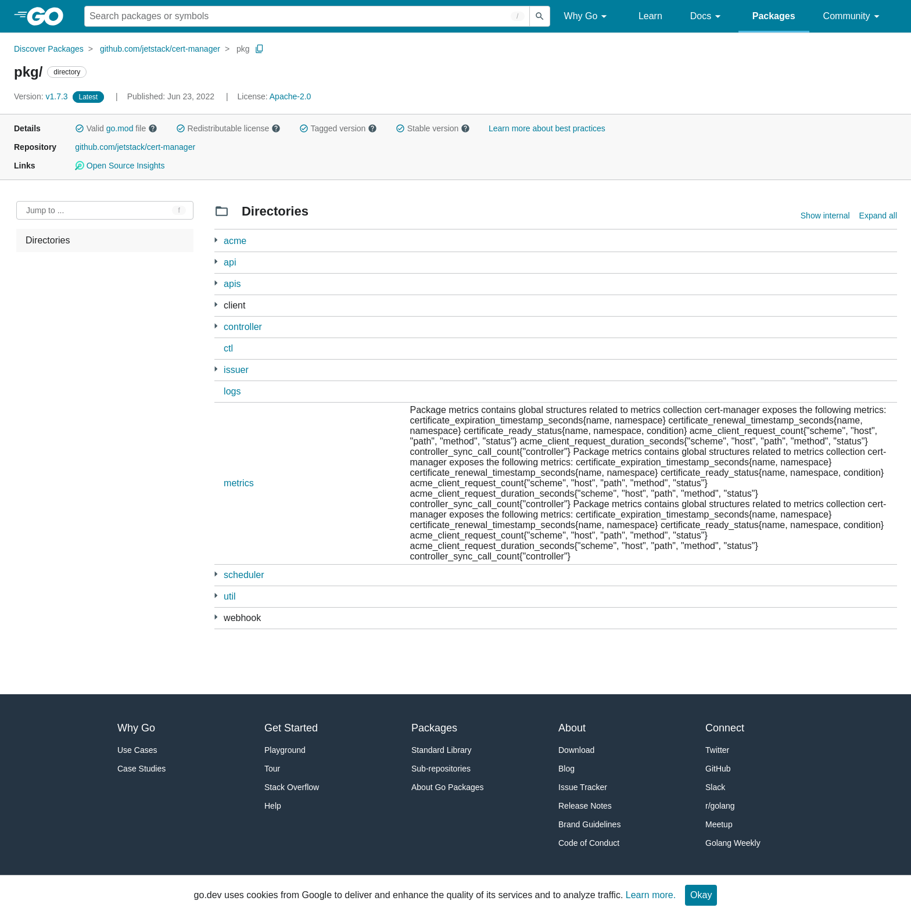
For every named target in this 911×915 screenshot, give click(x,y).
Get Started (291, 728)
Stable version (433, 128)
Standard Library (441, 750)
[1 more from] (216, 261)
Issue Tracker (582, 787)
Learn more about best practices (547, 128)
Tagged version (338, 128)
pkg (243, 48)
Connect (724, 728)
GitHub (718, 768)
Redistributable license (228, 128)
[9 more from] (216, 596)
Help (272, 805)
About (572, 728)
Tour (272, 768)
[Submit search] (539, 16)
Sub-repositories (441, 768)
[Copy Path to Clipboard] (259, 49)
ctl (228, 348)
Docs (707, 16)
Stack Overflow (291, 787)
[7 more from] (216, 617)
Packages (773, 16)
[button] (79, 128)
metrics (239, 483)
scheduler (244, 575)
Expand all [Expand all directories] (878, 215)
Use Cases (137, 750)
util (229, 596)
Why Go (587, 16)
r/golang (720, 805)
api (230, 262)
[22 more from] (216, 369)
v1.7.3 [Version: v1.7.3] (42, 96)
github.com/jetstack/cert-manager (160, 48)
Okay (701, 895)
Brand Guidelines (589, 824)
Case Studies (141, 768)
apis (232, 284)
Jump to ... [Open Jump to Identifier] (45, 210)
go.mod (120, 128)
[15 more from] (216, 304)
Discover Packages (49, 48)
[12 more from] (216, 240)
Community (853, 16)
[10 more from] (216, 283)
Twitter (717, 750)
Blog (566, 768)
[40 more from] (216, 326)
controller (243, 327)
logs (232, 391)
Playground (285, 750)
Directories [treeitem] (48, 240)
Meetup (719, 824)
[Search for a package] (307, 16)
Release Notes (585, 805)
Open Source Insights (119, 165)
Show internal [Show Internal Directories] (825, 215)
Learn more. (651, 895)
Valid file (116, 128)
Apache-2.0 (290, 96)
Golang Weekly (733, 843)
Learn (650, 16)
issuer (236, 370)
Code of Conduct (588, 843)
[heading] (49, 16)
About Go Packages (447, 787)
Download (576, 750)
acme (235, 241)
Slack (715, 787)
